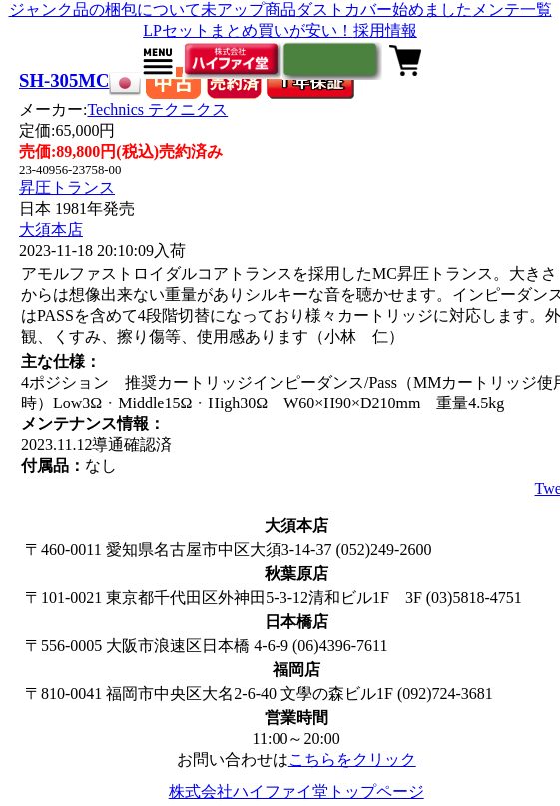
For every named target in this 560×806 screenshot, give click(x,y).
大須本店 (51, 229)
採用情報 (385, 30)
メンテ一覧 (512, 9)
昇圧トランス (67, 187)
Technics (157, 109)
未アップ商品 (248, 9)
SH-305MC (64, 80)
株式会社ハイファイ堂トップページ (296, 791)
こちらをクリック (352, 759)
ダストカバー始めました (384, 9)
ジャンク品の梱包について (105, 9)
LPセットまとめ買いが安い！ (248, 30)
